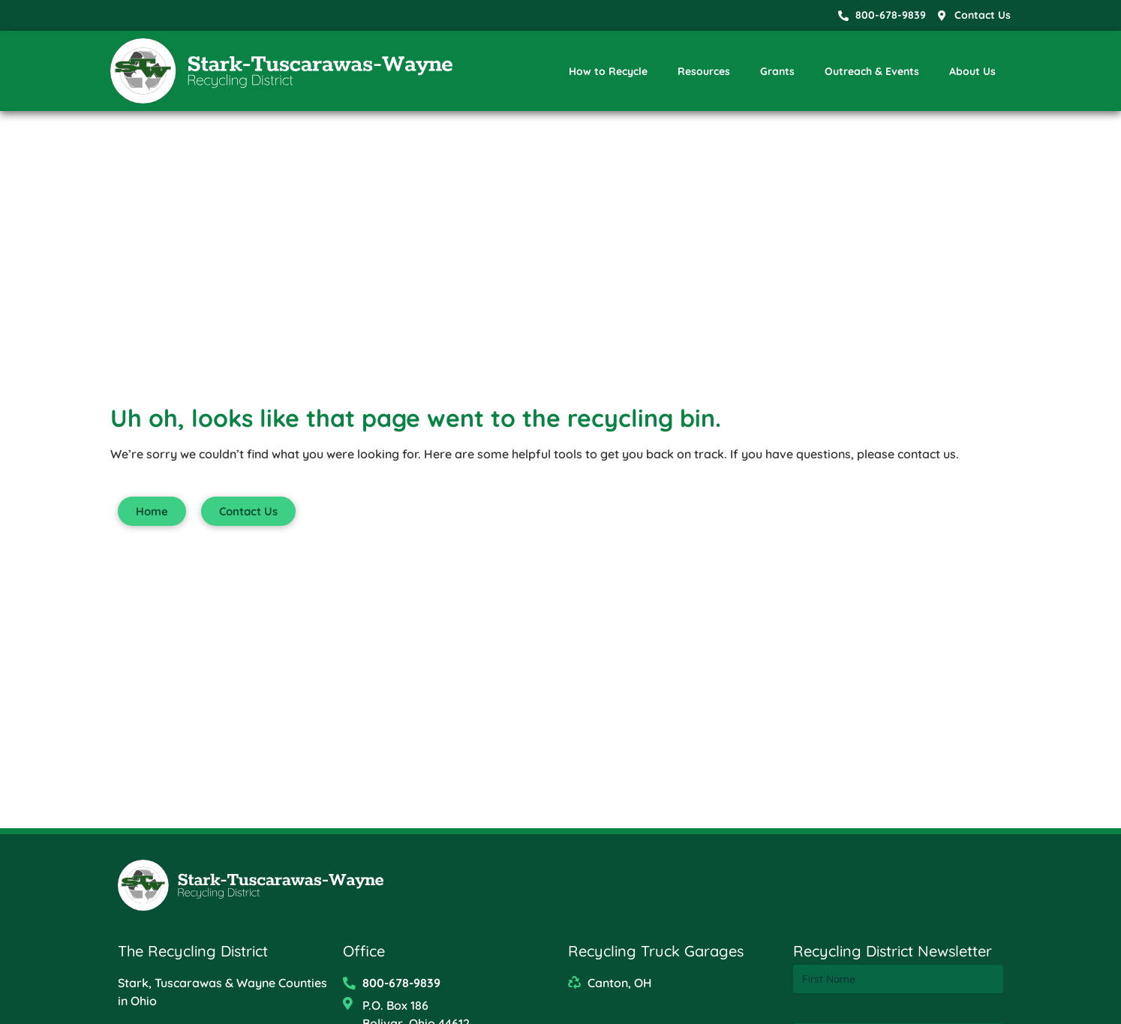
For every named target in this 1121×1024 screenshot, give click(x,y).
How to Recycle (608, 71)
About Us (972, 71)
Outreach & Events (872, 71)
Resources (704, 71)
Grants (777, 71)
